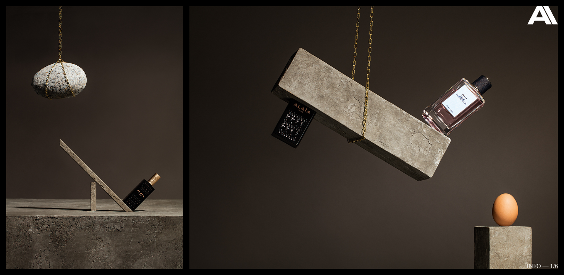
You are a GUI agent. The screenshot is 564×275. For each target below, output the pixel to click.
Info (534, 266)
